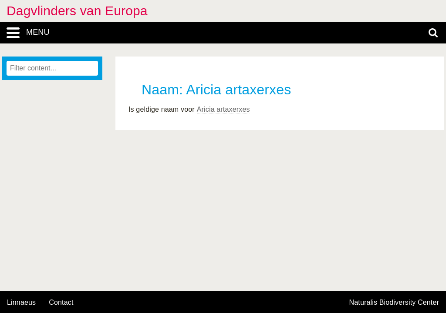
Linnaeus (21, 302)
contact (61, 302)
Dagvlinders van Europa (77, 10)
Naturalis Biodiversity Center (394, 302)
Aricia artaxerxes (223, 109)
